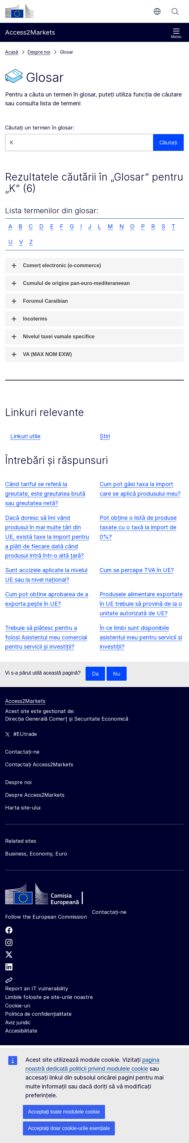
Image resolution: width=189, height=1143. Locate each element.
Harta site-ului (22, 807)
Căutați (175, 11)
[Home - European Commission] (51, 895)
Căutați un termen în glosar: (39, 127)
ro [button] (157, 11)
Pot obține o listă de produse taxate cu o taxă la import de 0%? (138, 527)
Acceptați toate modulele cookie (64, 1111)
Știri (105, 436)
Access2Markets (25, 701)
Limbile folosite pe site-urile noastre (49, 997)
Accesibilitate (21, 1030)
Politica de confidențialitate (38, 1014)
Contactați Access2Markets (39, 764)
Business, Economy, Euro (36, 853)
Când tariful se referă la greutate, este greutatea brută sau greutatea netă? (45, 493)
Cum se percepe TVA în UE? (137, 570)
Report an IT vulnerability (36, 988)
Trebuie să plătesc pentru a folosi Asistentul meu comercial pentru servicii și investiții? (46, 637)
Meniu (176, 33)
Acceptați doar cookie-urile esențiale (69, 1128)
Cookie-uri (17, 1005)
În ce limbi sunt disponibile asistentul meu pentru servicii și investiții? (141, 637)
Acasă (11, 52)
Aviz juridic (18, 1022)
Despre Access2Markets (35, 795)
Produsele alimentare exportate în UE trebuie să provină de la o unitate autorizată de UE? (141, 604)
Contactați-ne (109, 912)
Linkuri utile (25, 436)
